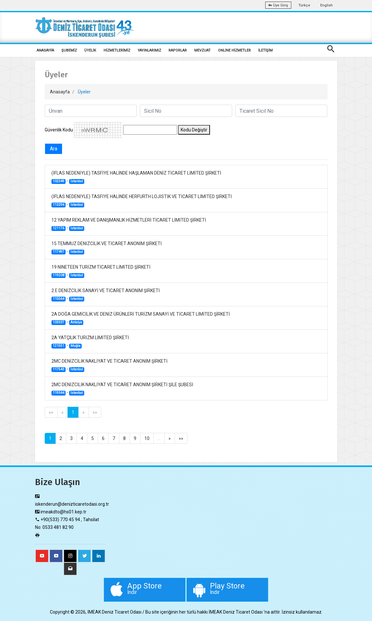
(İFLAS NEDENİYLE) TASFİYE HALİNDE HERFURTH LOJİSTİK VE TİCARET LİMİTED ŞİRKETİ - (141, 200)
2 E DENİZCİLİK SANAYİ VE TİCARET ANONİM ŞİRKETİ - (105, 294)
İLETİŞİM (265, 50)
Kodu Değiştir (194, 129)
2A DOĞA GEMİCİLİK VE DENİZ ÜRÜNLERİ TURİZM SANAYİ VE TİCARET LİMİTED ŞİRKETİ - (140, 318)
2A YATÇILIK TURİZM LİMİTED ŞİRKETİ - (90, 342)
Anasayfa (60, 91)
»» (95, 412)
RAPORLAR (177, 50)
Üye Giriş (278, 5)
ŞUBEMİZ (69, 50)
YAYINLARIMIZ (149, 50)
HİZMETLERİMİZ (117, 50)
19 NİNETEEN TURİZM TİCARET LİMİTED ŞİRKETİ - (100, 271)
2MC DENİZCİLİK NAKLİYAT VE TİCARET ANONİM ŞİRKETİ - (109, 365)
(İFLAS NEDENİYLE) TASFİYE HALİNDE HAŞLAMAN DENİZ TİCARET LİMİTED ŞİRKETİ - (136, 177)
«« (51, 412)
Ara (53, 149)
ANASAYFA (45, 50)
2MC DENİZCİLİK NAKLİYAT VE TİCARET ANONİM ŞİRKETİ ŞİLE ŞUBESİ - (122, 389)
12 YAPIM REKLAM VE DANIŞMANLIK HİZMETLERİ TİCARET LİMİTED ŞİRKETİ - (128, 224)
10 (147, 438)
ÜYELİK (90, 50)
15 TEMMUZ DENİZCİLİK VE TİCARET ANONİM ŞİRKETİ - (106, 247)
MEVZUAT (202, 50)
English (326, 5)
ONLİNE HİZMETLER (234, 50)
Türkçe (304, 5)
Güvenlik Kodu (59, 129)
